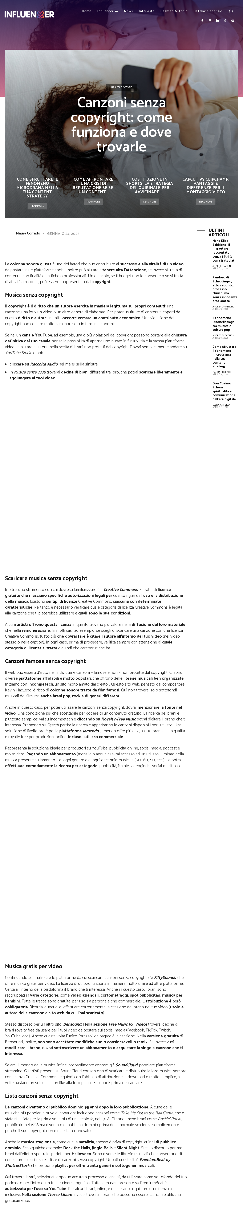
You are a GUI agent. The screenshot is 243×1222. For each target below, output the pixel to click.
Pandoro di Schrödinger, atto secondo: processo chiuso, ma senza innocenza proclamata (225, 289)
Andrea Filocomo (222, 334)
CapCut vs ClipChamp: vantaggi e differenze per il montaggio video (205, 186)
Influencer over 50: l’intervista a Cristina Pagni (48, 1116)
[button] (231, 11)
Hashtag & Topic (121, 87)
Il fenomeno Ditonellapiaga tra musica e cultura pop (223, 322)
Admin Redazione (222, 266)
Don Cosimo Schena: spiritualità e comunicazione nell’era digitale (224, 388)
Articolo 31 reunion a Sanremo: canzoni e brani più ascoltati (145, 1116)
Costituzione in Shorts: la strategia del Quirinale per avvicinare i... (149, 186)
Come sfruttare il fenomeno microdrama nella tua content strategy (37, 188)
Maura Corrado (28, 233)
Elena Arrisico (221, 402)
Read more (37, 206)
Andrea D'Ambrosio (223, 306)
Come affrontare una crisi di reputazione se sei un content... (93, 186)
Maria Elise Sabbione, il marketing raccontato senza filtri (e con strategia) (225, 251)
